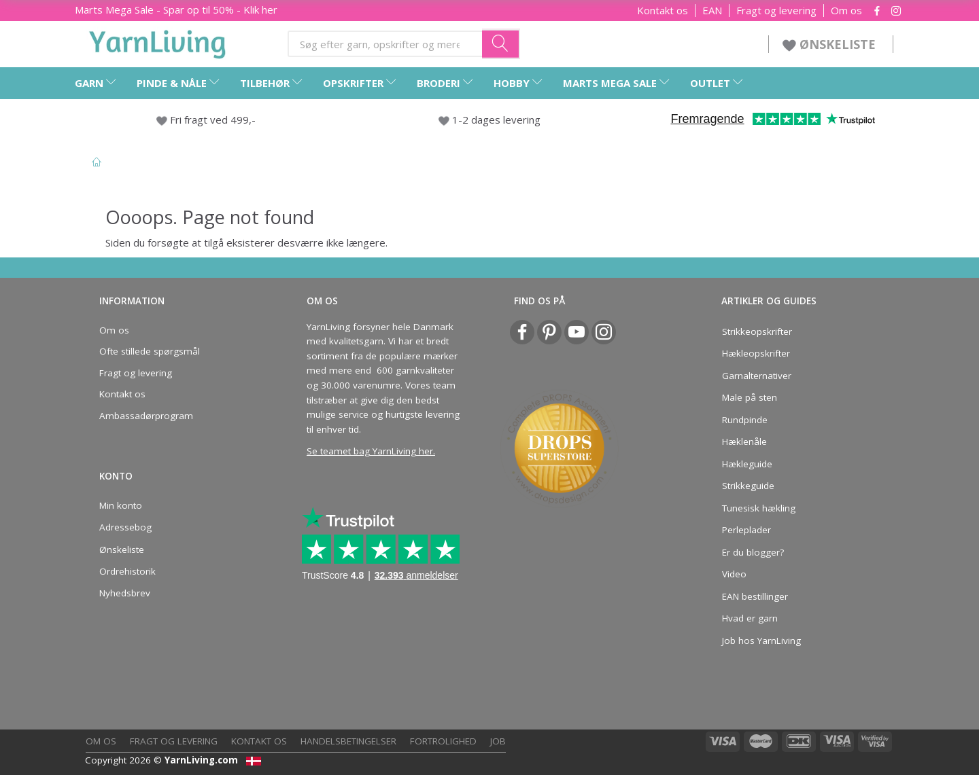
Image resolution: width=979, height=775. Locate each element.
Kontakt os (662, 10)
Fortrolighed (443, 741)
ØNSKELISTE (831, 44)
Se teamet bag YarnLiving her (370, 451)
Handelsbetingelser (348, 741)
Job (498, 741)
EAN (712, 10)
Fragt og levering (776, 10)
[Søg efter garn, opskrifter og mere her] (501, 43)
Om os (846, 10)
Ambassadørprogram (146, 416)
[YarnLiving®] (157, 41)
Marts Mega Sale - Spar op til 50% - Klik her (176, 9)
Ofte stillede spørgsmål (149, 351)
